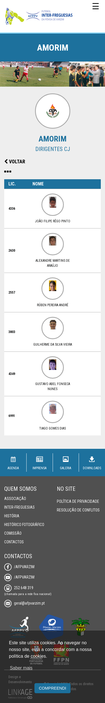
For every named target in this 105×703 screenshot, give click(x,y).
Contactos (14, 542)
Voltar (14, 161)
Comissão (13, 533)
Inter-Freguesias (19, 507)
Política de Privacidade (78, 501)
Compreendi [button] (52, 688)
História (11, 516)
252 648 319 (18, 588)
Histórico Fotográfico (24, 524)
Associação (15, 498)
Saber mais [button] (21, 668)
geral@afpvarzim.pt (24, 603)
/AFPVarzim (19, 567)
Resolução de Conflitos (78, 510)
